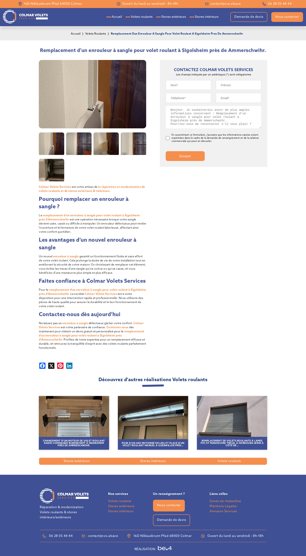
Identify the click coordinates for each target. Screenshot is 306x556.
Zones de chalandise (225, 501)
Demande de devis (248, 17)
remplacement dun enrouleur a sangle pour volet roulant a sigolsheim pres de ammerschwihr (177, 33)
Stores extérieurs (173, 17)
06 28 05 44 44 (280, 3)
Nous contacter (287, 17)
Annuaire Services (223, 511)
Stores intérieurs (207, 17)
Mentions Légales (223, 506)
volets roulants (95, 33)
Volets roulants (142, 17)
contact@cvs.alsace (225, 3)
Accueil (117, 17)
